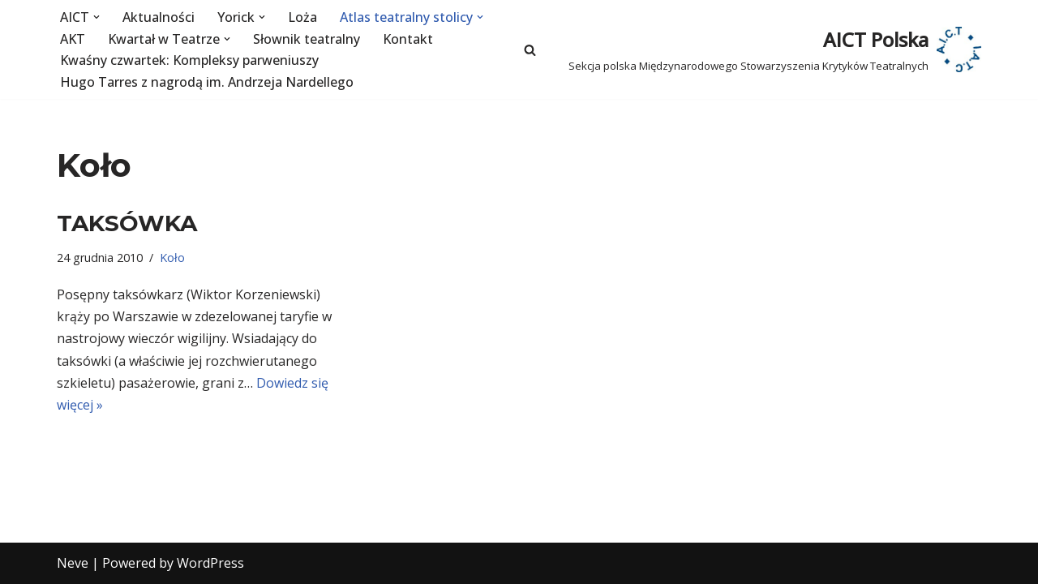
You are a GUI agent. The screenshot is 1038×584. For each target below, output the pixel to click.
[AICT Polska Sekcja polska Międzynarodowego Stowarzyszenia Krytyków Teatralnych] (774, 49)
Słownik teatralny (306, 39)
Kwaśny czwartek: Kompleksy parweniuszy (189, 60)
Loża (302, 17)
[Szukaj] (530, 50)
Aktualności (158, 17)
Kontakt (408, 39)
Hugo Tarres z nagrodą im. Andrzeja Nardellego (207, 82)
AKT (72, 39)
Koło (172, 257)
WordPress (210, 563)
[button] (96, 17)
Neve (72, 563)
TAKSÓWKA (127, 223)
